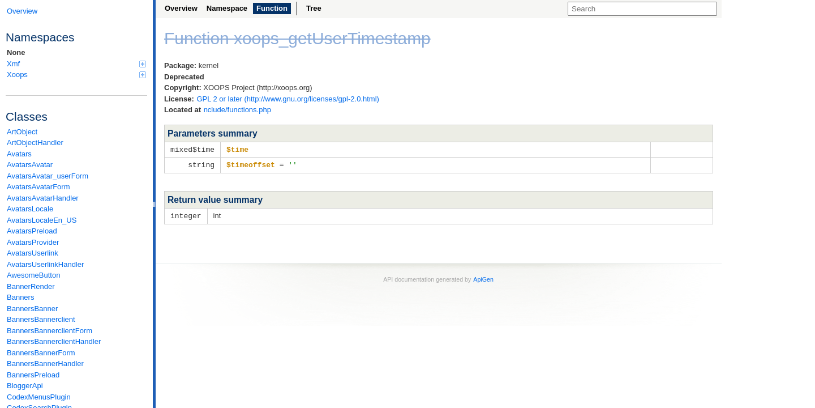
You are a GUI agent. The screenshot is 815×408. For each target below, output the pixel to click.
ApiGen (483, 277)
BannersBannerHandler (45, 363)
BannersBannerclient (41, 319)
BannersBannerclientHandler (54, 341)
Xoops (76, 74)
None (16, 52)
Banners (20, 297)
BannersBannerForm (41, 352)
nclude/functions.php (237, 109)
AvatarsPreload (32, 231)
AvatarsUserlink (32, 253)
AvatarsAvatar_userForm (47, 176)
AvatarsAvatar (30, 164)
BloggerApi (25, 385)
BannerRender (31, 286)
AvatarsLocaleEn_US (41, 220)
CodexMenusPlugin (39, 397)
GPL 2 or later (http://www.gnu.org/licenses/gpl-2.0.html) (287, 99)
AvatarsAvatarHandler (43, 198)
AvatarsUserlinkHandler (45, 264)
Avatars (19, 154)
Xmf (76, 64)
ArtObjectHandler (35, 142)
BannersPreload (33, 375)
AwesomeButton (33, 275)
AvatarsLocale (30, 209)
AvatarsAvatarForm (38, 186)
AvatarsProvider (33, 242)
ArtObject (22, 132)
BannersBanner (32, 308)
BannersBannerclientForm (49, 330)
